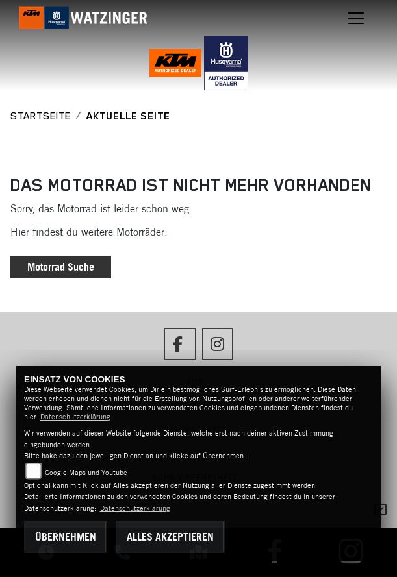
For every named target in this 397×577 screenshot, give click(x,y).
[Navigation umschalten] (356, 18)
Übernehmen (65, 536)
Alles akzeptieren (170, 536)
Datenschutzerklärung (75, 416)
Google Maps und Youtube (86, 472)
